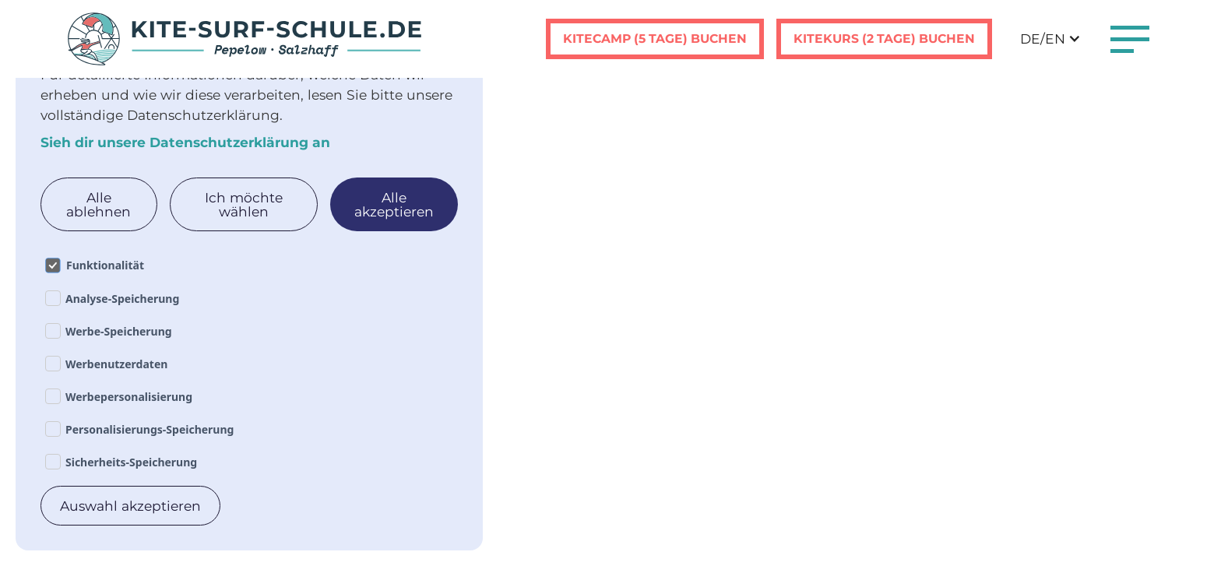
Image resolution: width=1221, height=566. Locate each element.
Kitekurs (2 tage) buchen (884, 38)
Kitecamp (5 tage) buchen (655, 38)
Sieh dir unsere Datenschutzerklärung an (185, 142)
